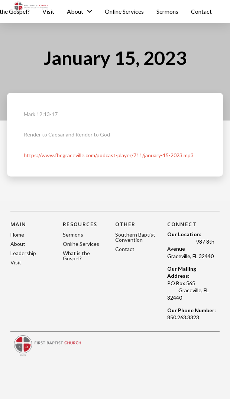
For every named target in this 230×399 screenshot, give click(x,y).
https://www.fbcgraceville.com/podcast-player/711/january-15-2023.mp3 (109, 155)
